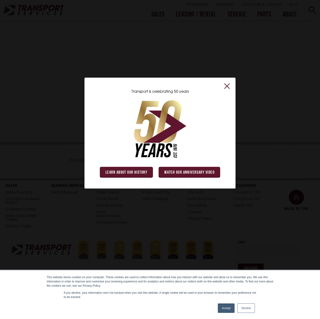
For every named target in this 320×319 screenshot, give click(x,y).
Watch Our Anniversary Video (189, 172)
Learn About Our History (126, 172)
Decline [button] (246, 308)
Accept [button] (226, 308)
